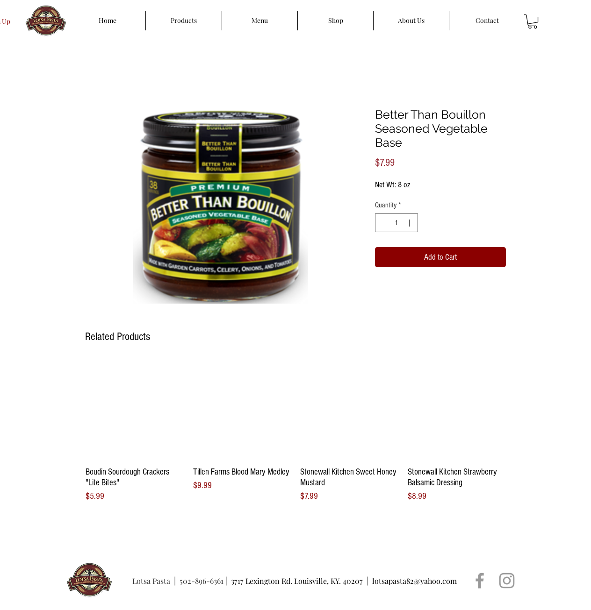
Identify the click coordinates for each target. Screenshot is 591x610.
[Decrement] (382, 223)
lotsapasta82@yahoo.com (414, 581)
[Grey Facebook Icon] (479, 580)
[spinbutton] (396, 223)
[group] (295, 432)
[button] (532, 21)
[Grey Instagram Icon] (507, 580)
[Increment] (410, 223)
